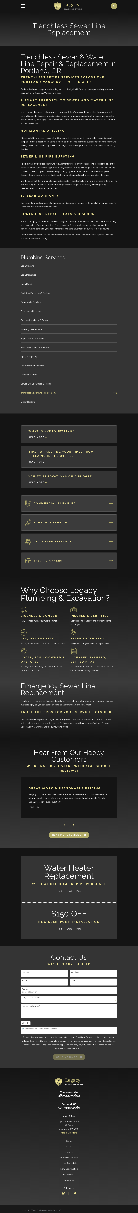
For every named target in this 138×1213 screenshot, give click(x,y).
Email (69, 891)
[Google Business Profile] (63, 1193)
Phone (24, 980)
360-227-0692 (69, 1095)
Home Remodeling (69, 1163)
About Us (69, 1152)
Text (60, 891)
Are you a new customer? (32, 998)
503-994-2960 (69, 1107)
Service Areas (69, 1174)
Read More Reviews (69, 835)
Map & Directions (69, 1133)
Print (78, 891)
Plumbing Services (69, 1157)
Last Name (75, 972)
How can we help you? (31, 1006)
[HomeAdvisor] (74, 1193)
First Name (26, 972)
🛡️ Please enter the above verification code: (39, 1029)
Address (25, 989)
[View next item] (72, 825)
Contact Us (69, 1180)
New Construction (69, 1169)
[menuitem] (69, 267)
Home (69, 1146)
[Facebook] (69, 1193)
